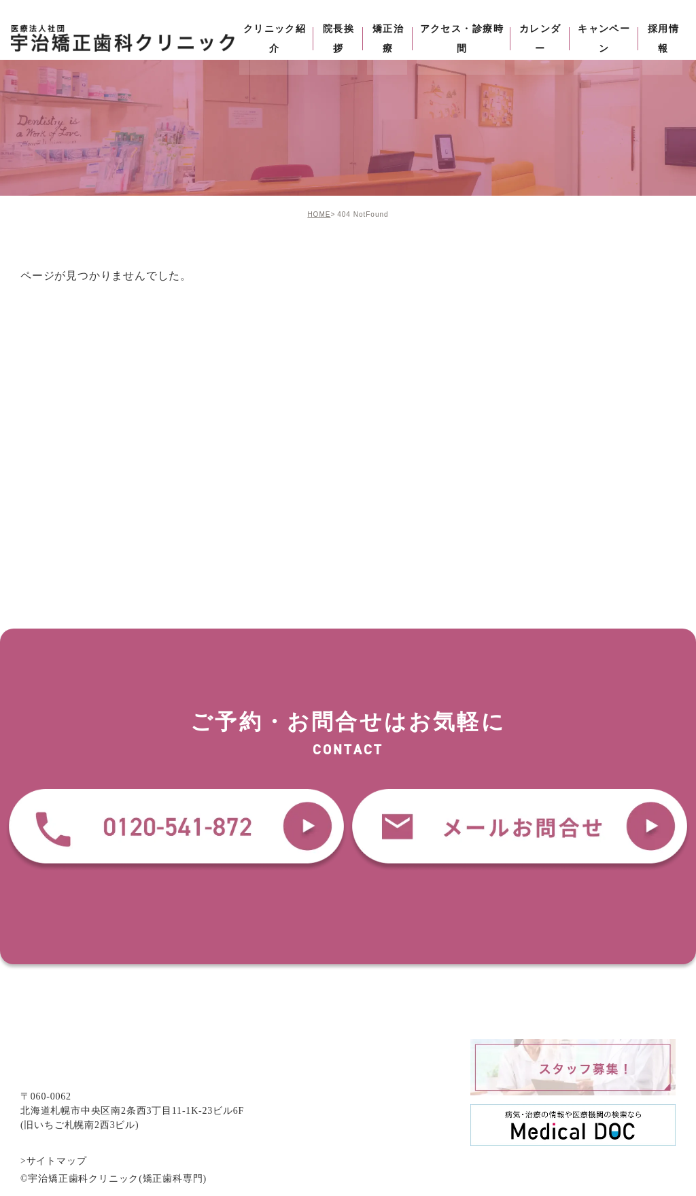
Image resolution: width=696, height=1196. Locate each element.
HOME (318, 214)
